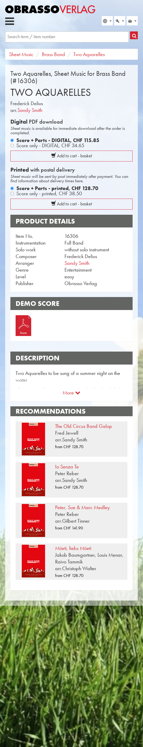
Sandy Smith (29, 110)
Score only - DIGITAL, (50, 145)
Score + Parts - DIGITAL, (57, 140)
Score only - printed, (49, 193)
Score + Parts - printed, (57, 188)
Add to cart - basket (71, 156)
